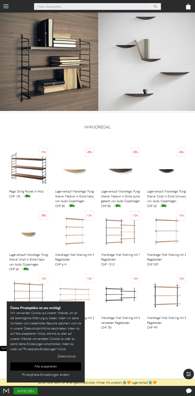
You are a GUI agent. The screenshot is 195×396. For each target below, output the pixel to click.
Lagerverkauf (140, 382)
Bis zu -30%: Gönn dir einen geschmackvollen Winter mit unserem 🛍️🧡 (85, 382)
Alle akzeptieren (45, 366)
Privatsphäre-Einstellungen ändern (46, 375)
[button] (188, 374)
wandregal (97, 128)
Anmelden (25, 391)
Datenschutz (67, 356)
